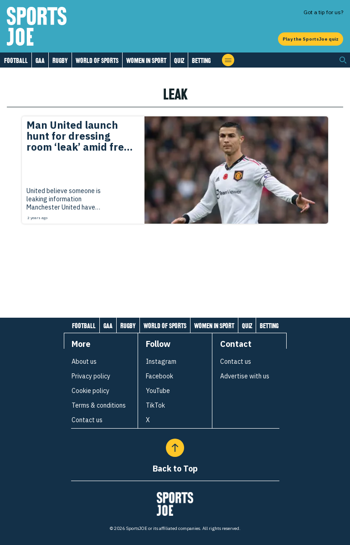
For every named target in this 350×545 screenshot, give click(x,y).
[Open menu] (228, 60)
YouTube (158, 390)
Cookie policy (90, 390)
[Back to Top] (175, 448)
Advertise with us (244, 376)
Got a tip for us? (323, 12)
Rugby (60, 60)
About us (84, 361)
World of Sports (97, 60)
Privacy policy (91, 376)
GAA (40, 60)
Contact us (87, 420)
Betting (201, 60)
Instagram (161, 361)
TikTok (155, 405)
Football (16, 60)
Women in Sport (146, 60)
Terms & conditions (99, 405)
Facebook (159, 376)
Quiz (179, 60)
